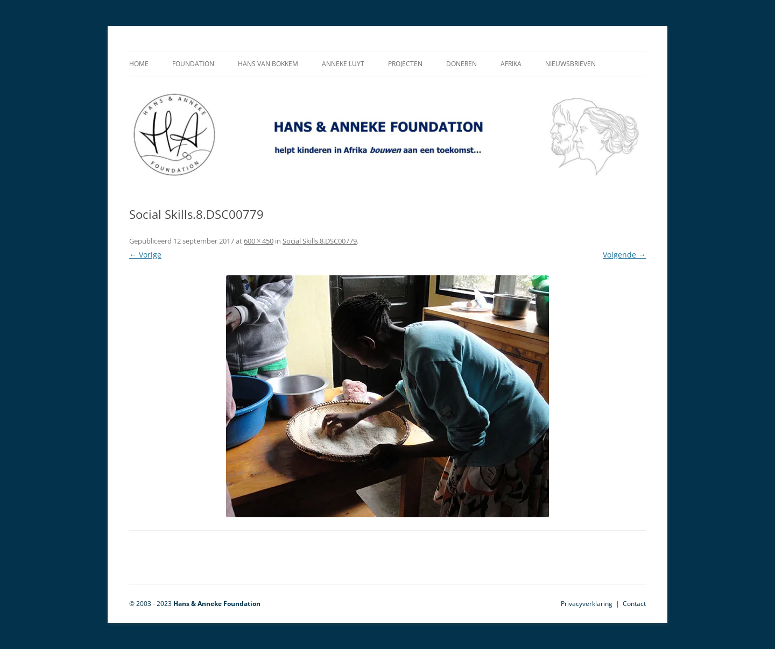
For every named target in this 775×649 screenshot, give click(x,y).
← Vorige (145, 254)
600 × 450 (258, 241)
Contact (634, 603)
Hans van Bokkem (268, 63)
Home (139, 63)
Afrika (511, 63)
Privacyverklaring (586, 603)
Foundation (193, 63)
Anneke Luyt (343, 63)
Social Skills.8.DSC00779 (320, 241)
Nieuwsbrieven (570, 63)
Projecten (405, 63)
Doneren (461, 63)
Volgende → (624, 254)
